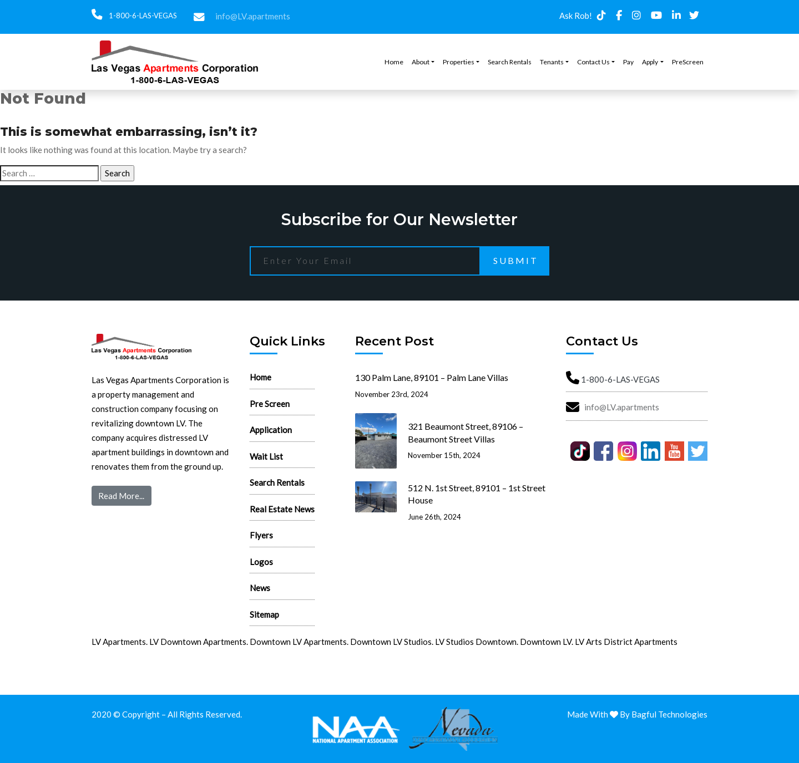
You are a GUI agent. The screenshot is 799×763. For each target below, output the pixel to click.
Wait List (266, 456)
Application (271, 430)
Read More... (121, 496)
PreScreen (688, 62)
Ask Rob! (575, 16)
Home (394, 62)
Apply (650, 62)
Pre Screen (270, 404)
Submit (515, 260)
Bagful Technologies (669, 714)
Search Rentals (510, 62)
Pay (628, 62)
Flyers (261, 535)
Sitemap (264, 614)
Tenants (552, 62)
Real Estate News (282, 509)
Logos (261, 562)
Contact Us (593, 62)
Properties (458, 62)
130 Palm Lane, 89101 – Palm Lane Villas (431, 377)
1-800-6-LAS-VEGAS (142, 15)
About (420, 62)
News (260, 588)
